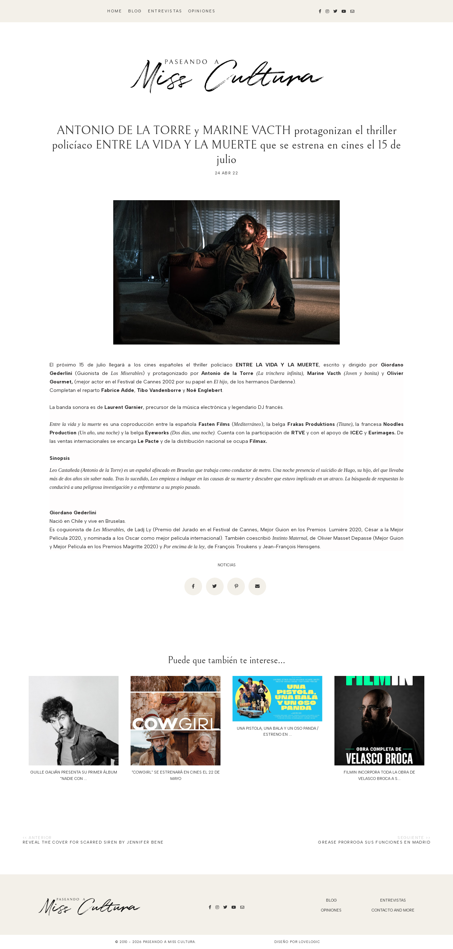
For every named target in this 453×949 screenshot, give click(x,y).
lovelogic (309, 942)
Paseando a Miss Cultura (169, 942)
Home (114, 11)
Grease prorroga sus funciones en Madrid (374, 842)
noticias (227, 565)
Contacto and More (393, 910)
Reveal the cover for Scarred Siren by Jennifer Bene (93, 842)
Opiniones (202, 11)
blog (135, 11)
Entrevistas (165, 11)
